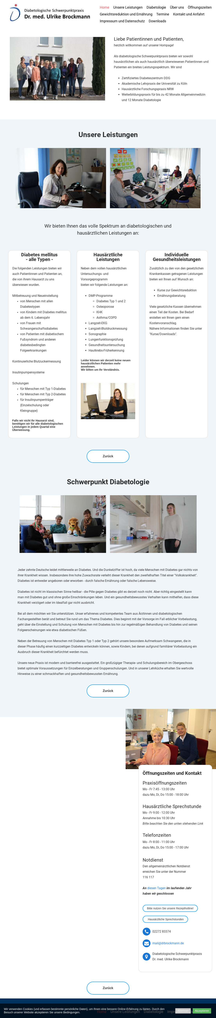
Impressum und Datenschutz (122, 21)
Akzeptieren (202, 1010)
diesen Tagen (156, 888)
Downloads (157, 21)
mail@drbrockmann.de (168, 943)
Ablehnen (183, 1010)
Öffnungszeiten (200, 7)
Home (104, 7)
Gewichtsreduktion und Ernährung (126, 14)
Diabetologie (156, 7)
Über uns (177, 7)
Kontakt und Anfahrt (188, 14)
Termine (162, 14)
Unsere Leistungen (128, 7)
